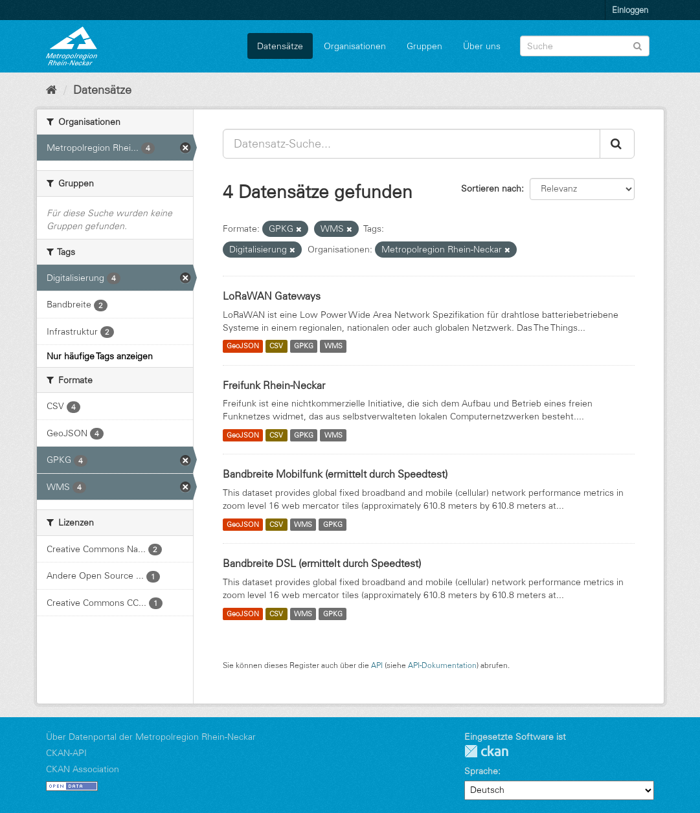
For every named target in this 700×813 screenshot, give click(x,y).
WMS (333, 346)
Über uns (482, 46)
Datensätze (280, 46)
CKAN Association (82, 769)
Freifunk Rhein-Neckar (274, 385)
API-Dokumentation (442, 665)
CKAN (486, 751)
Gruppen (424, 46)
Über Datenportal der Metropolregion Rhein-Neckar (151, 736)
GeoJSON (243, 346)
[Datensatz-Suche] (584, 46)
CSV (276, 346)
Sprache (481, 771)
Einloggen (630, 10)
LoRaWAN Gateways (272, 295)
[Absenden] (637, 44)
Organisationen (355, 46)
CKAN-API (66, 753)
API (377, 665)
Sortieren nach (491, 188)
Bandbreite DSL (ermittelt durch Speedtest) (322, 563)
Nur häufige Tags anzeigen (100, 356)
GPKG (303, 346)
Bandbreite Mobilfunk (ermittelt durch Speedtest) (335, 473)
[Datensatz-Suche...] (411, 144)
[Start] (51, 90)
